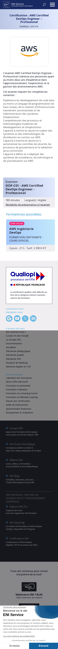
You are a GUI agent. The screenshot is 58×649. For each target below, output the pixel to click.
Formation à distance (17, 389)
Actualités (11, 347)
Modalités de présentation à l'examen (28, 204)
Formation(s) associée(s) (23, 214)
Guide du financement (17, 404)
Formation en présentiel (18, 385)
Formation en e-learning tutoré (21, 393)
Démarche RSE (13, 358)
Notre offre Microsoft (17, 381)
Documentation (14, 343)
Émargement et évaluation (19, 412)
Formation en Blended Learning (22, 397)
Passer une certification (18, 400)
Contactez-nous (14, 308)
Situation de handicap (17, 362)
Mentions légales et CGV (18, 366)
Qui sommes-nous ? (16, 331)
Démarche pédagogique (18, 351)
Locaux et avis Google (17, 335)
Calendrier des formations (19, 377)
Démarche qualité (15, 354)
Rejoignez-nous (14, 312)
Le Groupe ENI (13, 339)
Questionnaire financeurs (18, 408)
